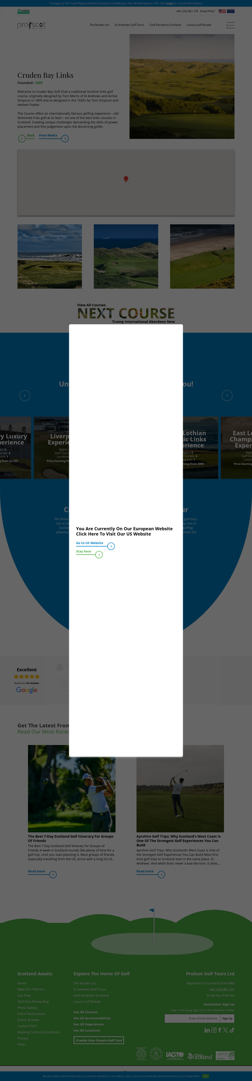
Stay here (86, 552)
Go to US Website (92, 544)
